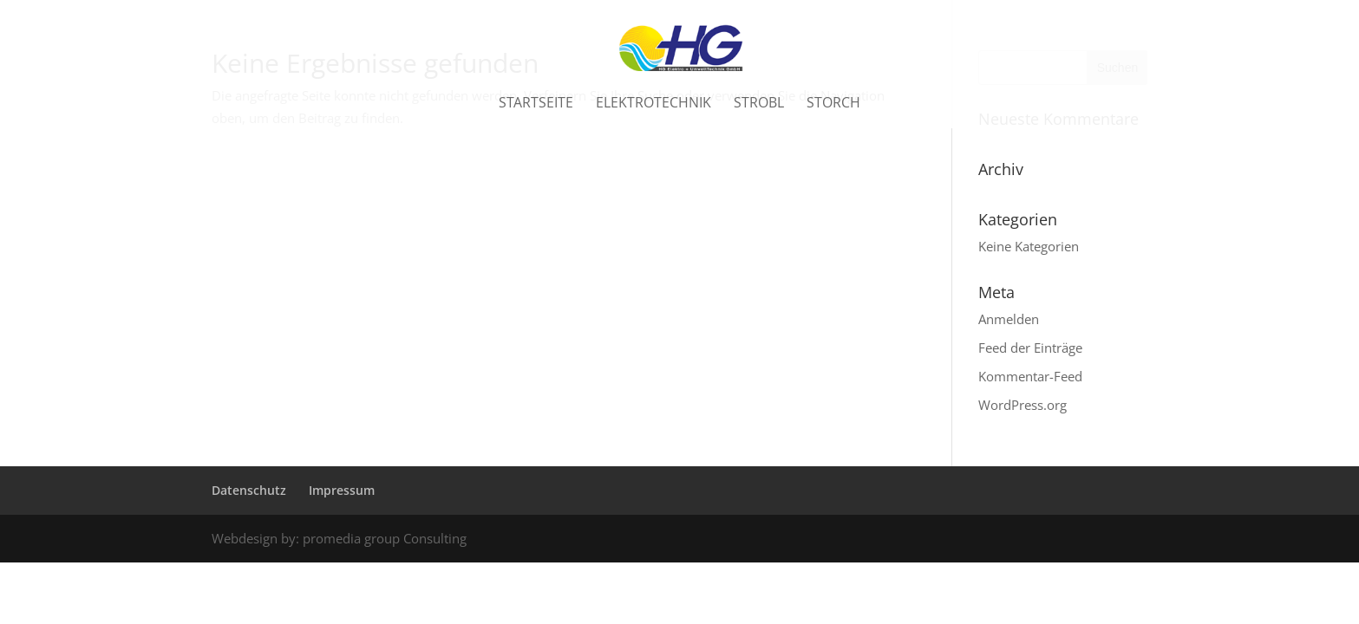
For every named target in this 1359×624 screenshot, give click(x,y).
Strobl (759, 107)
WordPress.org (1022, 404)
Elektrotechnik (653, 107)
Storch (833, 107)
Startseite (536, 107)
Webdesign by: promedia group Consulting (339, 538)
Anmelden (1008, 319)
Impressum (342, 490)
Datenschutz (249, 490)
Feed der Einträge (1030, 347)
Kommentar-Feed (1030, 376)
